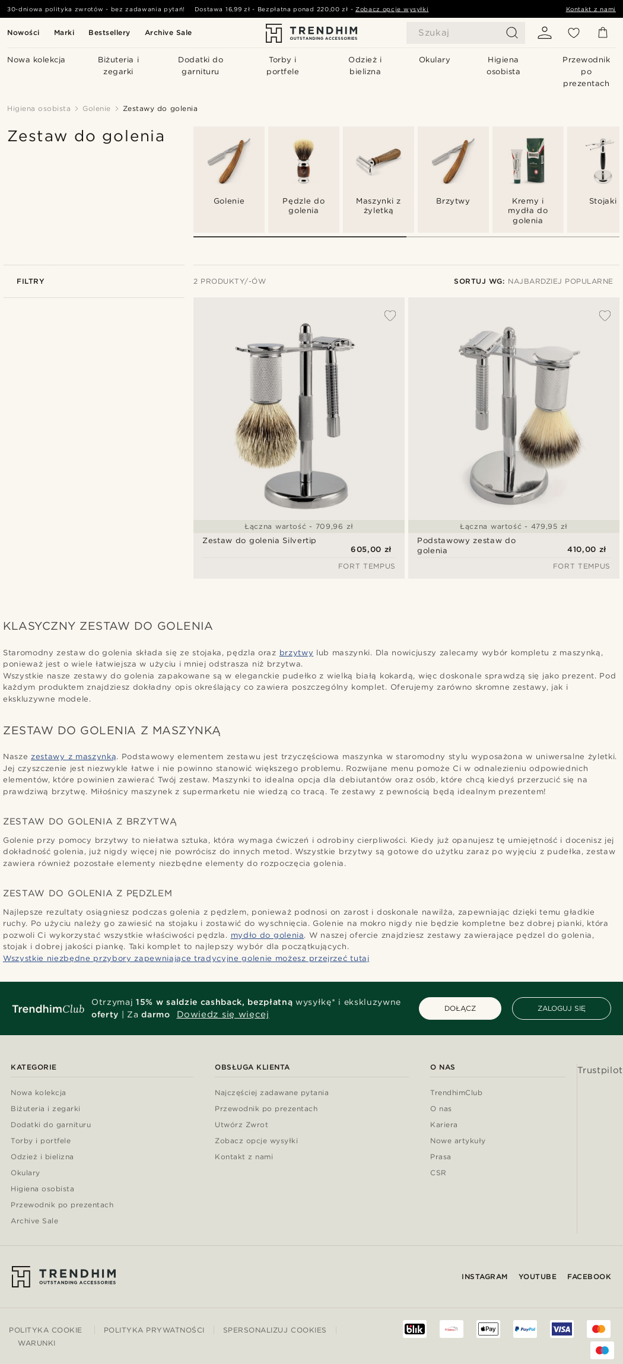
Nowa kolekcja (38, 1093)
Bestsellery (109, 32)
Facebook (589, 1276)
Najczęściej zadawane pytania (272, 1093)
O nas (441, 1109)
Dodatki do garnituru (51, 1125)
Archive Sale (168, 32)
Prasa (441, 1157)
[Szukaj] (465, 33)
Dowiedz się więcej (223, 1014)
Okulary (25, 1173)
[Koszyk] (603, 33)
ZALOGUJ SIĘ (562, 1008)
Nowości (23, 32)
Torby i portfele (41, 1141)
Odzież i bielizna (42, 1157)
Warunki (37, 1342)
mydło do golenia (267, 935)
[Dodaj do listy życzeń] (384, 315)
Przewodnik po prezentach (62, 1205)
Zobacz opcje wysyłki (391, 8)
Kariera (444, 1125)
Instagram (485, 1276)
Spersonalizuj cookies (275, 1330)
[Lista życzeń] (574, 33)
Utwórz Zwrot (241, 1125)
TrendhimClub (456, 1093)
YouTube (538, 1276)
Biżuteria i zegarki (46, 1109)
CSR (438, 1173)
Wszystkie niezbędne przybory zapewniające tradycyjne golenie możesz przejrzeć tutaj (186, 958)
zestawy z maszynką (73, 756)
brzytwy (296, 652)
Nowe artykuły (458, 1141)
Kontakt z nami (591, 8)
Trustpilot (600, 1070)
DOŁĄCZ (460, 1008)
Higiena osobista (42, 1189)
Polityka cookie (45, 1329)
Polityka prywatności (154, 1329)
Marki (64, 32)
